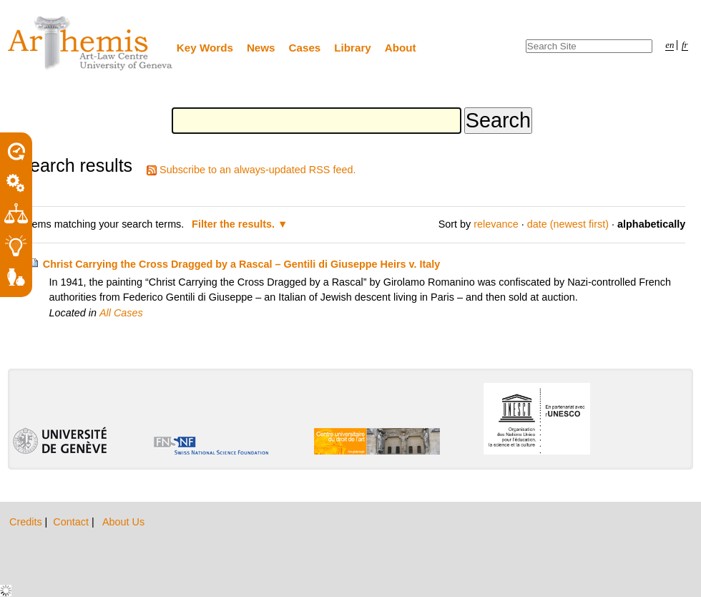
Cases (305, 48)
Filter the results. (235, 224)
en (669, 45)
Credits (27, 522)
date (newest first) (568, 224)
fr (685, 45)
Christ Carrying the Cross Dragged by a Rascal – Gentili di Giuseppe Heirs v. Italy (242, 264)
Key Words (205, 48)
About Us (123, 522)
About (400, 48)
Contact (72, 522)
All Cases (121, 313)
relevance (496, 224)
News (261, 48)
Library (352, 48)
